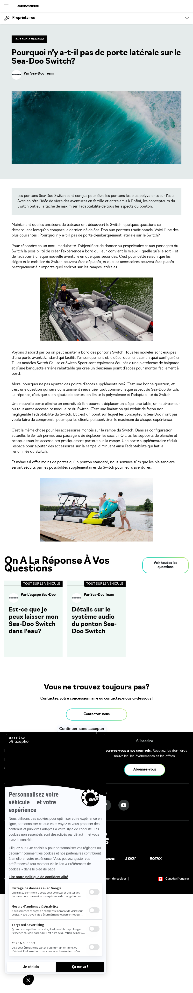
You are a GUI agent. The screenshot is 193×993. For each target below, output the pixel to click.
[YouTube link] (123, 805)
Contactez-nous (97, 714)
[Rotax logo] (156, 859)
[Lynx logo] (130, 859)
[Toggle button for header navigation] (6, 6)
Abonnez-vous (144, 769)
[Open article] (33, 619)
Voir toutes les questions (165, 565)
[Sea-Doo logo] (28, 6)
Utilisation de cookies (112, 878)
